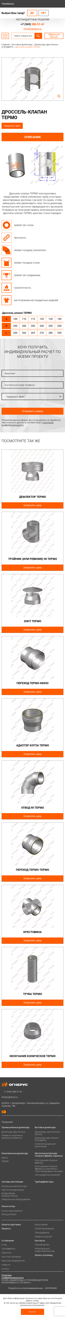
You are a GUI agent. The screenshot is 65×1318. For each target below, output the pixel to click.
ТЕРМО (5, 1161)
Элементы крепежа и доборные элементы (12, 1136)
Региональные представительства (45, 1249)
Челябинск (8, 3)
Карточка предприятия (13, 1260)
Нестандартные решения (47, 1175)
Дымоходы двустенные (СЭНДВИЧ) (46, 1139)
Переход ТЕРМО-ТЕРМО (32, 869)
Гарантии (6, 1252)
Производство (42, 1244)
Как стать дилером (11, 1256)
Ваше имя (10, 373)
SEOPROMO (51, 1288)
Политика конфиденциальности (13, 1276)
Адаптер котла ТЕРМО (32, 745)
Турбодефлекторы (44, 1181)
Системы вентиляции (12, 1181)
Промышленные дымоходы (16, 1127)
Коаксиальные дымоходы (15, 1153)
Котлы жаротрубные (12, 1211)
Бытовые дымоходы (45, 1127)
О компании (8, 1240)
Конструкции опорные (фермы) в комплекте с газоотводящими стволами (49, 1168)
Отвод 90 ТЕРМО (32, 807)
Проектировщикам (44, 1228)
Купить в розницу (44, 1255)
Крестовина (32, 932)
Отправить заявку (32, 411)
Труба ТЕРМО (32, 994)
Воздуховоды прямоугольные (10, 1194)
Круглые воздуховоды (13, 1190)
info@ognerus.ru (33, 28)
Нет (43, 12)
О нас (4, 1244)
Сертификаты (8, 1248)
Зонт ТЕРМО (32, 621)
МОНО (5, 1158)
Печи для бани (9, 1214)
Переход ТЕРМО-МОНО (32, 683)
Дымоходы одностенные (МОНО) (47, 1133)
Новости (6, 1264)
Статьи (5, 1268)
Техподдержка (42, 1232)
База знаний (41, 1224)
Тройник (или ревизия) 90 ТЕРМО (32, 559)
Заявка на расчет (43, 1236)
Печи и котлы (8, 1206)
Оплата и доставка (11, 1224)
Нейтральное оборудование (16, 1199)
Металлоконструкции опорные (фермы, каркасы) (49, 1154)
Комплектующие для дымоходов (45, 1145)
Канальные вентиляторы (14, 1186)
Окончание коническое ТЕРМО (32, 1056)
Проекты (6, 1228)
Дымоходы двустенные (13, 1132)
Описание (32, 137)
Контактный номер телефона (20, 385)
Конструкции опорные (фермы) (46, 1161)
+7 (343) (32, 24)
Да (32, 12)
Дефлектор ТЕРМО (32, 496)
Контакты (40, 1240)
